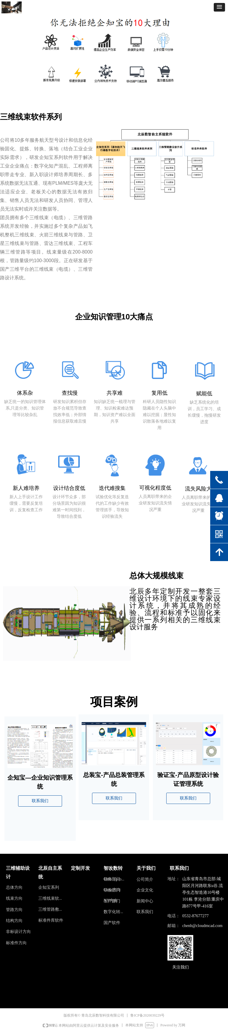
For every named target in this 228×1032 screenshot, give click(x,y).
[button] (219, 7)
